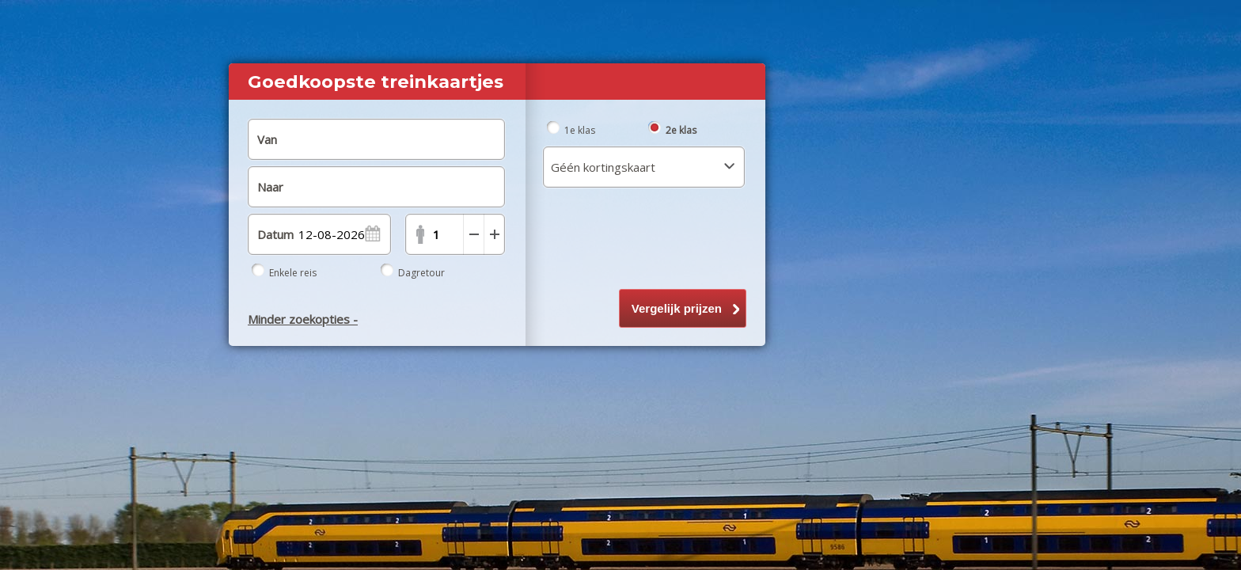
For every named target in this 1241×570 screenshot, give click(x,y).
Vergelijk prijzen (677, 308)
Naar (270, 187)
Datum (275, 234)
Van (267, 139)
